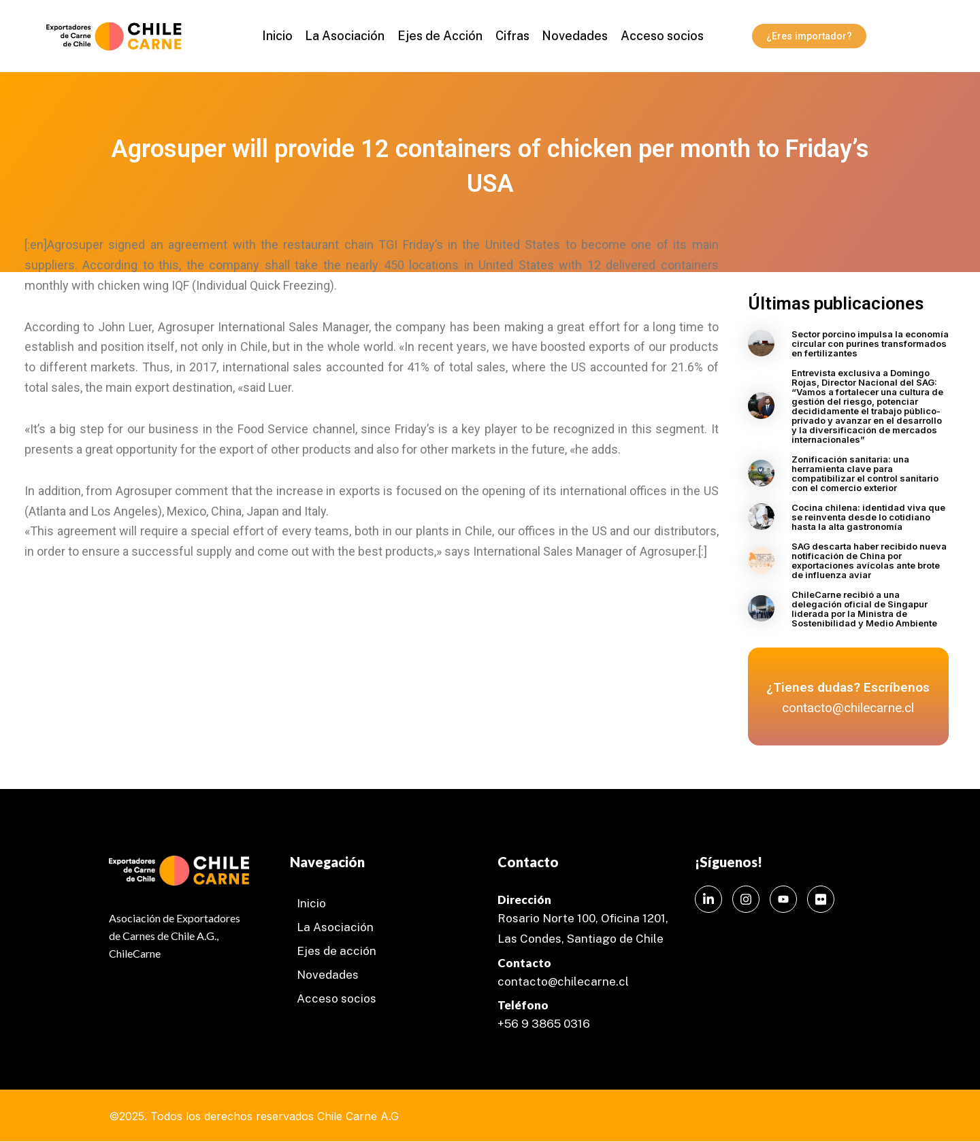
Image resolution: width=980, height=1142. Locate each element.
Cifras (511, 36)
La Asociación (347, 36)
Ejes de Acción (440, 36)
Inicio (281, 36)
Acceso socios (657, 36)
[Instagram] (746, 899)
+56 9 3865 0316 (543, 1023)
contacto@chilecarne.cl (563, 981)
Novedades (572, 36)
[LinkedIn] (708, 899)
